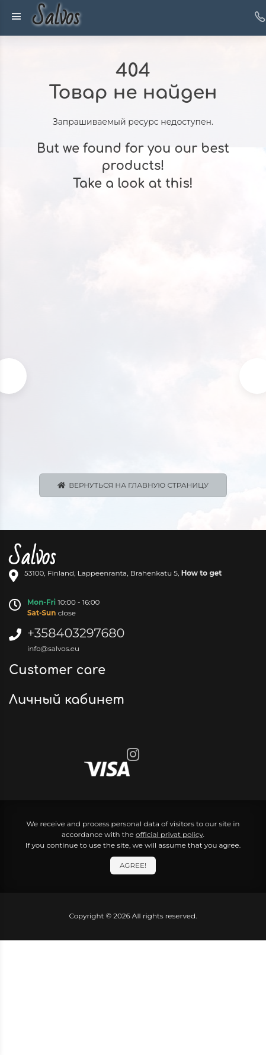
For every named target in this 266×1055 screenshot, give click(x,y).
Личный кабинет (68, 700)
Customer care (59, 670)
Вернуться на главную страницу (133, 485)
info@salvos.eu (53, 648)
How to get (201, 572)
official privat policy (169, 834)
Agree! (133, 865)
